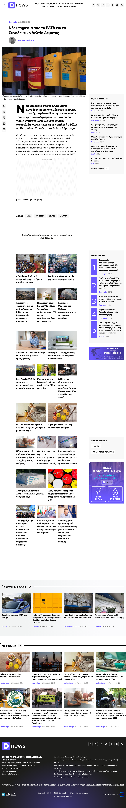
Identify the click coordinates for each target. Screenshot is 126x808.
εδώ (25, 199)
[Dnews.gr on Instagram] (103, 5)
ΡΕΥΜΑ (99, 494)
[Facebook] (4, 106)
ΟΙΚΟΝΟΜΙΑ (51, 4)
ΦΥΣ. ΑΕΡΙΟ (115, 494)
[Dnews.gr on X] (98, 5)
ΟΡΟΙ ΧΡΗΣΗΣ (27, 785)
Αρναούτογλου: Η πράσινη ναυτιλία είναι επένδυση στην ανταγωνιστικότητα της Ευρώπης (46, 526)
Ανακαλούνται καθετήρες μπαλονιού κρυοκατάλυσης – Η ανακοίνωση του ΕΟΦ (109, 676)
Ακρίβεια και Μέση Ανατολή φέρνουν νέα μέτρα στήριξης (108, 312)
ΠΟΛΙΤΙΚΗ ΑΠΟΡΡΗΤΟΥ (72, 785)
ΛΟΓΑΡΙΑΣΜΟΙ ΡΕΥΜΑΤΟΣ (103, 452)
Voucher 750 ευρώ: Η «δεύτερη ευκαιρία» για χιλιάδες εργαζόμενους (30, 355)
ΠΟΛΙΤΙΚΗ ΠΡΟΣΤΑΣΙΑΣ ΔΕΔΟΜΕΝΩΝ (48, 785)
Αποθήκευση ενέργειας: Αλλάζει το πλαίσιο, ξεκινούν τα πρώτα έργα (30, 493)
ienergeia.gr (36, 683)
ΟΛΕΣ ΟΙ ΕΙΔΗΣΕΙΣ (117, 785)
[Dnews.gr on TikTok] (108, 5)
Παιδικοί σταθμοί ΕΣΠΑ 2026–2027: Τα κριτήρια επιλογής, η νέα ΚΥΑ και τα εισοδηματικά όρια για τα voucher (46, 311)
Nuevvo (68, 796)
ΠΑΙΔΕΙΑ (79, 4)
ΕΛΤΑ (28, 216)
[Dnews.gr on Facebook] (93, 5)
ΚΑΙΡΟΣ (96, 446)
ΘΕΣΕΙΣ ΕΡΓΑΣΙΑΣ (51, 6)
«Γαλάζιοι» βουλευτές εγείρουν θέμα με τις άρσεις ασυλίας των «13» (29, 279)
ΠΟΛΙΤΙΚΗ (40, 4)
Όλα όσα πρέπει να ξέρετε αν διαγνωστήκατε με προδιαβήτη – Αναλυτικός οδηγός (46, 457)
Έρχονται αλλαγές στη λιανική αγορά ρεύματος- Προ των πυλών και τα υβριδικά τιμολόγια (67, 457)
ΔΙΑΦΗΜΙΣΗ (16, 785)
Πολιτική (102, 305)
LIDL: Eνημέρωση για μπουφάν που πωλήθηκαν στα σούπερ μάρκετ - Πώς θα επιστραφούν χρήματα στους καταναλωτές (110, 328)
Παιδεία (94, 111)
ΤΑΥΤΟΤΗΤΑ (6, 785)
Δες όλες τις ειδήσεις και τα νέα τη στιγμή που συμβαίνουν (47, 236)
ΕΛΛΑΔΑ (62, 4)
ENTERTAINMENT (68, 6)
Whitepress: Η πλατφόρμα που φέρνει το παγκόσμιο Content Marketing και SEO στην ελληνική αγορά (67, 388)
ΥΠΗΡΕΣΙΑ (40, 216)
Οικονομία (13, 22)
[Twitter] (4, 112)
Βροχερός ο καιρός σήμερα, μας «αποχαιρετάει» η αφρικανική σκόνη (104, 127)
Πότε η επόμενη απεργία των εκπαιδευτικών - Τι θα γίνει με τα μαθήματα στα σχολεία (105, 105)
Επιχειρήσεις (69, 626)
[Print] (4, 129)
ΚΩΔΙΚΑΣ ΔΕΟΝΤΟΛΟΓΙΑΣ (99, 785)
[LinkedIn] (4, 117)
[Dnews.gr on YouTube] (117, 5)
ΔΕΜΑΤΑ (63, 216)
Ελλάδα (94, 132)
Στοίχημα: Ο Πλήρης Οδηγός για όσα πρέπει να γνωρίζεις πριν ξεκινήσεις (61, 355)
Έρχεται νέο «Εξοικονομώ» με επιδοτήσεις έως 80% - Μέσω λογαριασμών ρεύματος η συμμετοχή (24, 311)
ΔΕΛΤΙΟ (52, 216)
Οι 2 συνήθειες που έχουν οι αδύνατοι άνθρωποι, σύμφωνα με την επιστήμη (30, 427)
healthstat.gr (5, 683)
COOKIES (85, 785)
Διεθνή (94, 154)
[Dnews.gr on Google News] (112, 5)
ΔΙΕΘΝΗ (70, 4)
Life (92, 163)
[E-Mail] (4, 123)
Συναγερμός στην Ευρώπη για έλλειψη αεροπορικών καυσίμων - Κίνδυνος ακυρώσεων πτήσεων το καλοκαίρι (24, 532)
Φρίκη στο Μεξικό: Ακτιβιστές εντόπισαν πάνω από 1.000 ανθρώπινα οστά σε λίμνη (104, 148)
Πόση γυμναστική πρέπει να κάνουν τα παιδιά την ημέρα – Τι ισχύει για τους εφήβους (25, 457)
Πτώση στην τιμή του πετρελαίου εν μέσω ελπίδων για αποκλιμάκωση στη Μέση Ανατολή (47, 676)
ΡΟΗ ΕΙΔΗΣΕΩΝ (99, 98)
